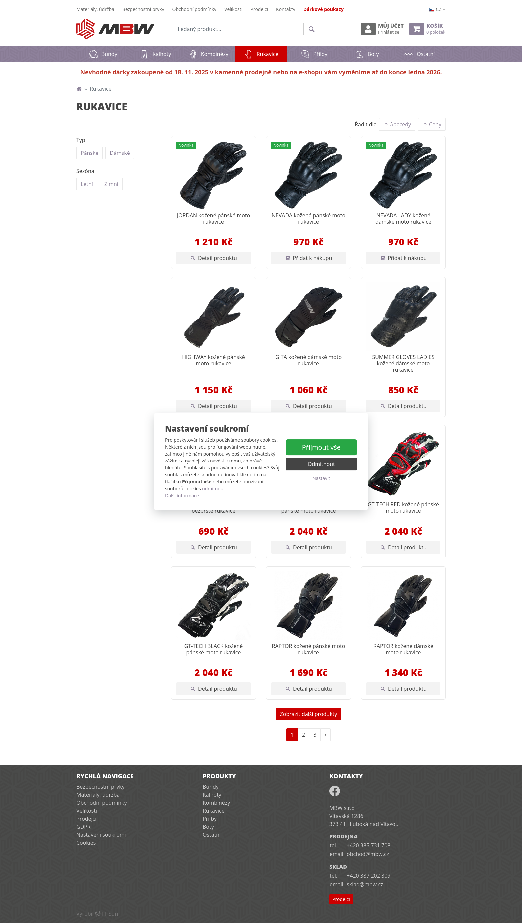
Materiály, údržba (95, 9)
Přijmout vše (321, 447)
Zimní (111, 184)
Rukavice (266, 52)
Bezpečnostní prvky (143, 9)
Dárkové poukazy (323, 9)
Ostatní (419, 54)
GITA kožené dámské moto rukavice (308, 360)
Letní (87, 184)
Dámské (120, 152)
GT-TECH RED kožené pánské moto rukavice (403, 507)
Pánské (89, 152)
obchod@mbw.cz (368, 854)
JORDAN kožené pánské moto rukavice (213, 218)
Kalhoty (155, 54)
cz (435, 9)
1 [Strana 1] (292, 734)
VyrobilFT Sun (97, 913)
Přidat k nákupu (308, 258)
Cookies (86, 842)
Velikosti (233, 9)
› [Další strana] (325, 734)
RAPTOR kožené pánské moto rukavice (308, 649)
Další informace (182, 495)
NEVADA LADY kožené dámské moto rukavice (403, 218)
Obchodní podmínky (194, 9)
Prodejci (259, 9)
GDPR (83, 826)
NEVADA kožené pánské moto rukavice (308, 218)
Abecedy (397, 124)
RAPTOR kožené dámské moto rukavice (403, 649)
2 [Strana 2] (303, 734)
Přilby (313, 54)
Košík (427, 29)
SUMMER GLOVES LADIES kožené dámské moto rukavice (403, 363)
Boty (367, 54)
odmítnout (213, 488)
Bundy (102, 54)
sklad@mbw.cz (365, 884)
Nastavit (321, 478)
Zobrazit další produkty (308, 714)
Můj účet (382, 29)
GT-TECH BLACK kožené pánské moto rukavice (213, 649)
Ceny (431, 124)
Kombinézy (208, 54)
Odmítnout (321, 464)
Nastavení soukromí (101, 834)
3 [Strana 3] (314, 734)
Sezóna (85, 171)
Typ (80, 140)
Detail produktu (213, 258)
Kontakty (285, 9)
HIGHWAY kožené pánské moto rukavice (213, 360)
